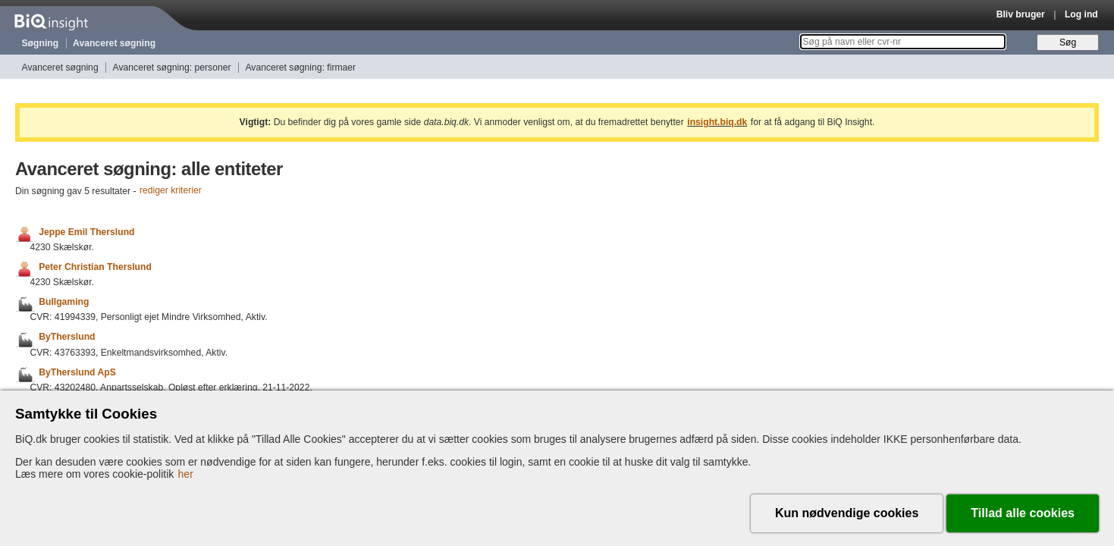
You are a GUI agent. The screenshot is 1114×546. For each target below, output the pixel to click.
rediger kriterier (171, 191)
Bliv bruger (1020, 14)
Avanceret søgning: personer (172, 67)
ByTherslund (67, 337)
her (185, 474)
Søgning (40, 43)
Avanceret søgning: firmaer (300, 67)
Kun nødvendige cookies (846, 513)
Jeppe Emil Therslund (86, 232)
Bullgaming (64, 302)
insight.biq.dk (717, 122)
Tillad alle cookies (1023, 513)
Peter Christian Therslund (95, 267)
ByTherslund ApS (77, 372)
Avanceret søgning (114, 43)
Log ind (1081, 14)
